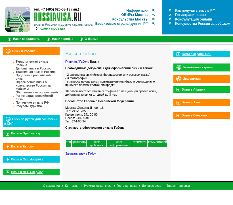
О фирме (91, 38)
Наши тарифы (62, 38)
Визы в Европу (22, 146)
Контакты (71, 185)
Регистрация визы (190, 15)
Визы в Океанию (194, 115)
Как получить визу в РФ (195, 11)
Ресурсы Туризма (29, 106)
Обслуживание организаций (37, 92)
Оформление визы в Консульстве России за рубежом (33, 85)
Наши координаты (26, 38)
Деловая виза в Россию (33, 68)
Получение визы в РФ (32, 102)
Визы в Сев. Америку (27, 159)
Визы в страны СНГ (196, 54)
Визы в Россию (23, 51)
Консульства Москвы (130, 19)
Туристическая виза (98, 185)
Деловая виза (151, 185)
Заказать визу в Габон (80, 153)
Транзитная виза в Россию (36, 71)
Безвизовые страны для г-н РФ (121, 24)
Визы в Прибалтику (26, 133)
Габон (83, 61)
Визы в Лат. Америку (27, 172)
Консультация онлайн (193, 19)
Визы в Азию (191, 102)
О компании (51, 185)
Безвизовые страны (198, 67)
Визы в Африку (193, 89)
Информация (137, 11)
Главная (71, 61)
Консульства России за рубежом (202, 24)
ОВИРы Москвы (134, 15)
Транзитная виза (178, 185)
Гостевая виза (127, 185)
